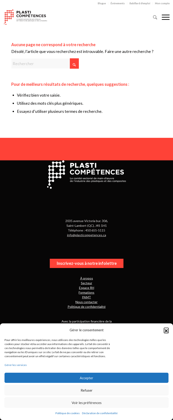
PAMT (86, 297)
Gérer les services (16, 365)
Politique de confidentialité (87, 307)
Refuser (87, 390)
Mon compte (162, 3)
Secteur (86, 283)
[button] (166, 330)
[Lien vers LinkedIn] (77, 204)
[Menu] (163, 17)
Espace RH (86, 288)
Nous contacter (86, 302)
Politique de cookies (67, 413)
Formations (86, 292)
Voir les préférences (87, 403)
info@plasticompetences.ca (86, 235)
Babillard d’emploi (140, 3)
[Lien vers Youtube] (92, 204)
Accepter (86, 378)
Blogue (102, 3)
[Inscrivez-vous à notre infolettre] (86, 263)
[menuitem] (102, 3)
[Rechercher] (152, 17)
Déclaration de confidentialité (100, 413)
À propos (86, 278)
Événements (118, 3)
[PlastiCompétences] (25, 17)
